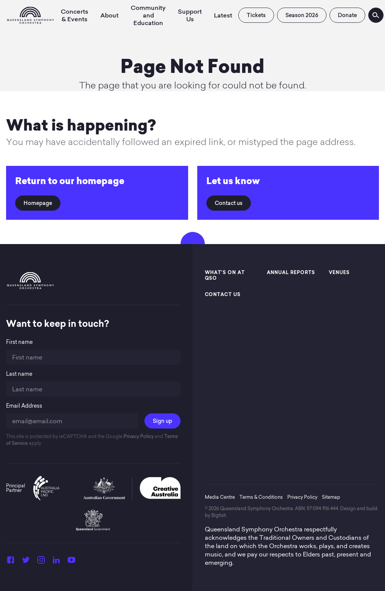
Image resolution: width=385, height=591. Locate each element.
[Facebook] (10, 562)
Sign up (162, 421)
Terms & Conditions (261, 497)
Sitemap (331, 497)
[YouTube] (71, 562)
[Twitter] (25, 562)
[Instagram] (41, 562)
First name (19, 342)
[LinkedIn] (56, 562)
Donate (347, 15)
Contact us (228, 203)
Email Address (24, 406)
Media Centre (220, 497)
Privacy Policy (138, 436)
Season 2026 (301, 15)
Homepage (38, 203)
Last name (19, 374)
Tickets (256, 15)
